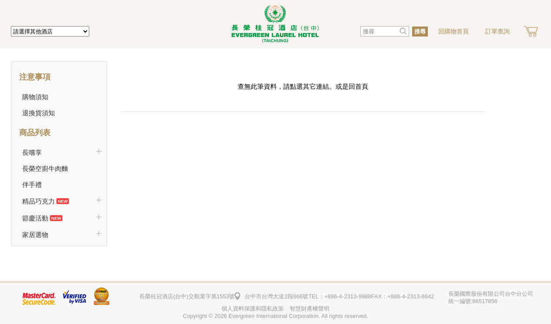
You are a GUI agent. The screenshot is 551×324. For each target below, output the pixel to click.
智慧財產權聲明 (309, 308)
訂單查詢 (497, 31)
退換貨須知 (38, 113)
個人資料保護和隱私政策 (253, 308)
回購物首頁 (453, 31)
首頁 (361, 86)
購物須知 (35, 97)
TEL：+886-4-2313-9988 (339, 296)
